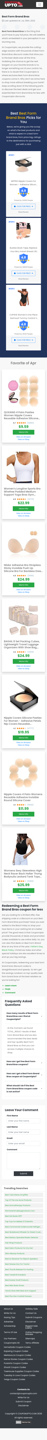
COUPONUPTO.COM (27, 1413)
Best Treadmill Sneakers (15, 1275)
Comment (10, 992)
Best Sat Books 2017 (13, 1216)
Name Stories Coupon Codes (18, 1359)
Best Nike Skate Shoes (14, 1285)
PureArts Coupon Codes (16, 1363)
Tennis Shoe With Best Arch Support (20, 1291)
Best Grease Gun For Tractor (17, 1264)
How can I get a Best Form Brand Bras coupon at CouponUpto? (23, 1075)
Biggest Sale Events (31, 1327)
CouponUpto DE (12, 1342)
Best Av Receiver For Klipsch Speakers (21, 1259)
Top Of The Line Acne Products (18, 1200)
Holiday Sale (31, 1308)
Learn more (11, 985)
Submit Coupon (23, 1401)
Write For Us (10, 1313)
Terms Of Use (10, 1332)
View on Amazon (23, 437)
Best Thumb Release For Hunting (19, 1269)
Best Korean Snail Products (16, 1280)
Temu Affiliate (32, 1342)
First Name (12, 1115)
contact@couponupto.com (23, 1393)
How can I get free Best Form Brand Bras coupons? (21, 1063)
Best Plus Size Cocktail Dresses (18, 1296)
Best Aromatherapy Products (17, 1205)
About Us (8, 1308)
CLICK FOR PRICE (23, 206)
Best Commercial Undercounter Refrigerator (24, 1227)
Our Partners (10, 1338)
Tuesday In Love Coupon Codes (19, 1375)
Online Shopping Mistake (33, 1333)
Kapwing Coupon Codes (16, 1351)
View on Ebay (23, 439)
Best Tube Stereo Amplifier (16, 1195)
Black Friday (8, 950)
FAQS (7, 989)
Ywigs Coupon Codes (14, 1379)
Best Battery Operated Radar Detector (21, 1237)
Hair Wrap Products (13, 1243)
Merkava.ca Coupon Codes (17, 1355)
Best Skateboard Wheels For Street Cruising (24, 1232)
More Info (23, 432)
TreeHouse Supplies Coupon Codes (21, 1371)
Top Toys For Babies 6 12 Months (19, 1221)
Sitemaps (30, 1338)
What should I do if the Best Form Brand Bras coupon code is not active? (22, 1088)
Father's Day (36, 946)
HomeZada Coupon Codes (17, 1347)
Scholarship (10, 1326)
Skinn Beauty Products (15, 1253)
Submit (23, 1173)
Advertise (8, 1321)
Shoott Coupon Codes (15, 1367)
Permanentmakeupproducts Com (20, 1211)
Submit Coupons (33, 1317)
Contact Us (30, 1313)
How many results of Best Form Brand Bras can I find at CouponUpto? (22, 1016)
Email (10, 1138)
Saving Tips (9, 1317)
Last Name (12, 1126)
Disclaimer (30, 1321)
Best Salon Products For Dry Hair (19, 1248)
